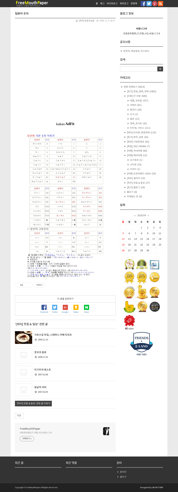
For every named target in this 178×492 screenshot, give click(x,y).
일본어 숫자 (22, 13)
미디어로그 (112, 3)
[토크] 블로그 (135, 187)
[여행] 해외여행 (136, 155)
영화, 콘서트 (138, 123)
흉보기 (131, 192)
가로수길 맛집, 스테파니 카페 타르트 (53, 335)
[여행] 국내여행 (136, 151)
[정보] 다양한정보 (137, 142)
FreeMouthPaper (30, 428)
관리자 (123, 472)
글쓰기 (123, 477)
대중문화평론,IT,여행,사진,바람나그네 (36, 433)
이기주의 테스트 (42, 369)
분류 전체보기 (134, 87)
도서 (133, 114)
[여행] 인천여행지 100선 (141, 173)
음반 (134, 119)
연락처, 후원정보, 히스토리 (136, 51)
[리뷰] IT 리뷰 (136, 96)
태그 (102, 3)
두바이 (134, 169)
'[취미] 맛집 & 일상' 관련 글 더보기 (33, 403)
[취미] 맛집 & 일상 (86, 21)
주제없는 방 (134, 196)
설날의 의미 (40, 387)
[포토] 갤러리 (135, 178)
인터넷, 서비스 (139, 128)
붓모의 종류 (40, 352)
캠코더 (135, 109)
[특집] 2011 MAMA (138, 146)
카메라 (135, 105)
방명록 (134, 3)
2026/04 (141, 215)
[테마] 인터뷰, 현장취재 (141, 132)
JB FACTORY (157, 487)
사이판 (135, 164)
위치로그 (124, 3)
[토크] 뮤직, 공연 (137, 137)
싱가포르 (135, 160)
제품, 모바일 (138, 100)
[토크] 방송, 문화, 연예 (141, 91)
